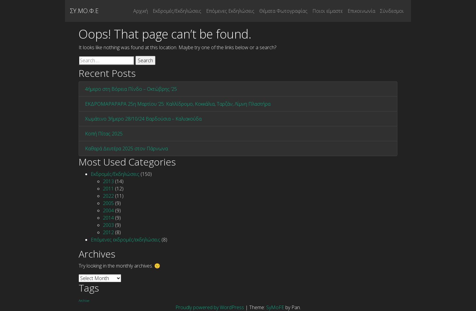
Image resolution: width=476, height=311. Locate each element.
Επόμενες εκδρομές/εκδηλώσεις (125, 239)
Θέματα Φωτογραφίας (283, 11)
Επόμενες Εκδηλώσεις (230, 11)
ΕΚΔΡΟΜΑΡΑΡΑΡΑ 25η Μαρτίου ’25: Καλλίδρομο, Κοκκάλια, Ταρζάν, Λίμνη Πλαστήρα (177, 104)
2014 (108, 217)
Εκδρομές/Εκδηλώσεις (177, 11)
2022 (108, 196)
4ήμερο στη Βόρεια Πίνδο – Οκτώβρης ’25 (131, 89)
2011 (108, 188)
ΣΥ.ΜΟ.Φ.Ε (84, 11)
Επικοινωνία (361, 11)
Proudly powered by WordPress (210, 307)
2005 (108, 203)
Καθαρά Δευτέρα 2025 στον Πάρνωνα (126, 148)
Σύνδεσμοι (392, 11)
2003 (108, 225)
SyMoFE (275, 307)
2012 (108, 232)
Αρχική (140, 11)
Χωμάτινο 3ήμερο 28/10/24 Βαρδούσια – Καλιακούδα (143, 118)
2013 (108, 181)
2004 (108, 210)
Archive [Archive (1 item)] (84, 301)
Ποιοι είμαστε (327, 11)
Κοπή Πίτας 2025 (104, 133)
